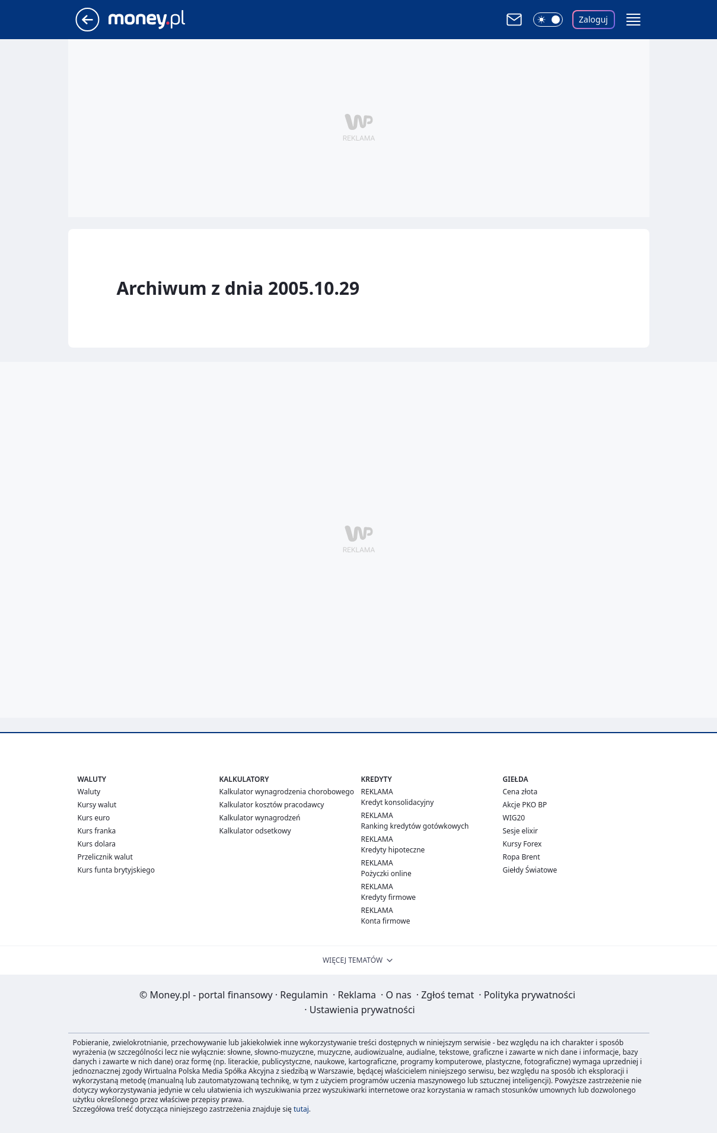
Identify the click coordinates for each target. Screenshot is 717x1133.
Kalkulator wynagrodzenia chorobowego (286, 792)
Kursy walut (97, 805)
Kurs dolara (97, 844)
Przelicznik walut (105, 857)
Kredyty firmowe (388, 897)
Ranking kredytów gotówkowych (415, 826)
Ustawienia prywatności (359, 1009)
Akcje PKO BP (525, 805)
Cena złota (520, 792)
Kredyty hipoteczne (393, 850)
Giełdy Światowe (530, 870)
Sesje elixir (520, 831)
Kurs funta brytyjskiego (116, 870)
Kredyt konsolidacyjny (397, 802)
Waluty (89, 792)
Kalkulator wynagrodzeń (260, 818)
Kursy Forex (522, 844)
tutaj (301, 1109)
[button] (633, 19)
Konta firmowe (385, 921)
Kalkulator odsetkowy (255, 831)
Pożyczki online (386, 873)
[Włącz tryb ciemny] (548, 19)
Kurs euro (94, 818)
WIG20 (514, 818)
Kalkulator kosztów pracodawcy (271, 805)
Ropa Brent (521, 857)
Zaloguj (593, 19)
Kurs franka (97, 831)
